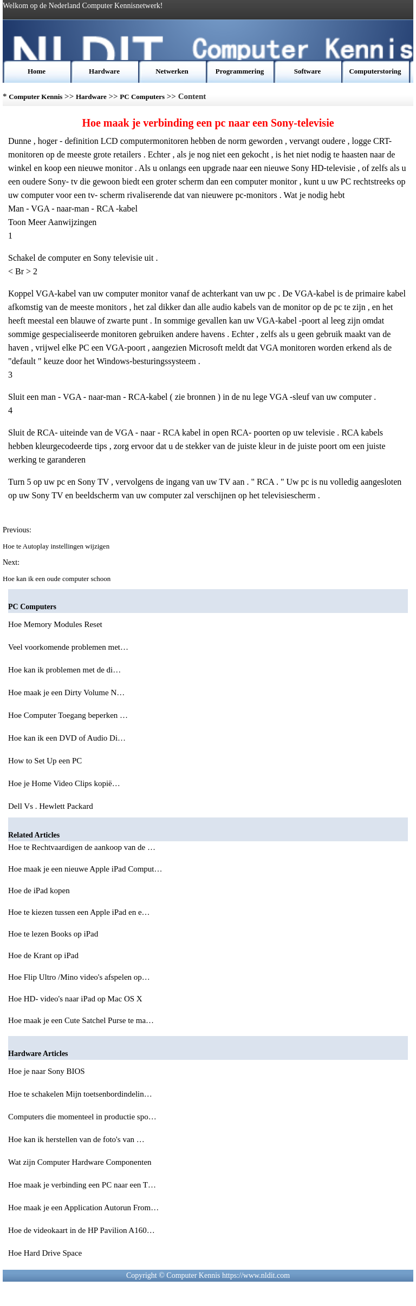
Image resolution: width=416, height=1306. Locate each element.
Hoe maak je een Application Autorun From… (83, 1207)
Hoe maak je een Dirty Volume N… (66, 692)
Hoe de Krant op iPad (44, 955)
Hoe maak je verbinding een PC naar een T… (82, 1184)
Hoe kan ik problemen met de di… (64, 669)
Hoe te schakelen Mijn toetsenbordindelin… (80, 1094)
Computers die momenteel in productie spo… (82, 1116)
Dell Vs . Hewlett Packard (51, 806)
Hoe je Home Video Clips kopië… (64, 783)
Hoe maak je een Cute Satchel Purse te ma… (81, 1020)
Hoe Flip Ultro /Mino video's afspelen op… (79, 977)
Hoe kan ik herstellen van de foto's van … (76, 1139)
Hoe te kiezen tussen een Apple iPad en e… (79, 912)
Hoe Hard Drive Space (46, 1253)
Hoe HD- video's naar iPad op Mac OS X (76, 998)
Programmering (240, 71)
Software (307, 71)
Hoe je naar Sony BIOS (47, 1071)
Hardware (104, 71)
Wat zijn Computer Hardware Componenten (80, 1162)
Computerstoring (375, 71)
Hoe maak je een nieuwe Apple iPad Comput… (85, 869)
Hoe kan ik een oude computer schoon (58, 579)
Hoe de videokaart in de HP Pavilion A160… (81, 1230)
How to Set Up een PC (46, 760)
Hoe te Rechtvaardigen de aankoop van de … (81, 847)
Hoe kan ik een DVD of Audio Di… (67, 738)
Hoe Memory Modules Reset (56, 624)
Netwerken (171, 71)
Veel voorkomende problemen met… (68, 647)
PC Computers (142, 97)
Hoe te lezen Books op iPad (54, 933)
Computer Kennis (35, 97)
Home (37, 71)
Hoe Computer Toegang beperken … (68, 715)
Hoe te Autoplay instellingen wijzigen (57, 546)
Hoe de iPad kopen (40, 890)
